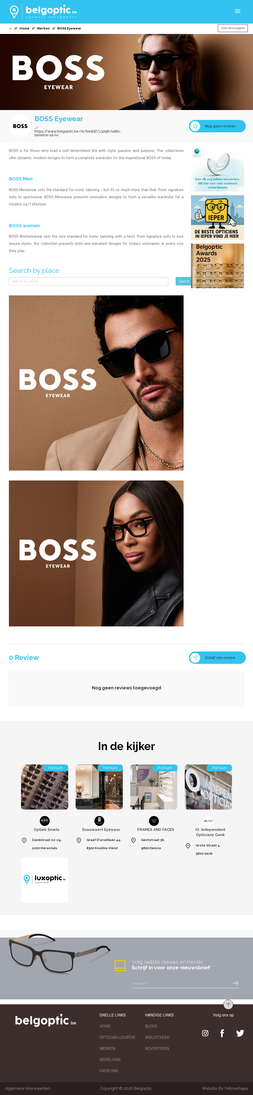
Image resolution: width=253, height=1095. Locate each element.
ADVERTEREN (157, 1048)
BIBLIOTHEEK (157, 1037)
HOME (105, 1026)
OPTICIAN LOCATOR (117, 1037)
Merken (43, 28)
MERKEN (107, 1048)
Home (24, 28)
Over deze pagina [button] (233, 28)
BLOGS (151, 1026)
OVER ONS (109, 1070)
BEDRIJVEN (110, 1059)
